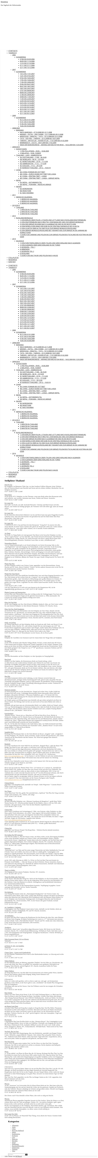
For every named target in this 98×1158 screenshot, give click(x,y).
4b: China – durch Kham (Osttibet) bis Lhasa (38, 174)
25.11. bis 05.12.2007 (27, 113)
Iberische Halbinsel (24, 197)
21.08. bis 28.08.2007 (27, 95)
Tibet (13, 1151)
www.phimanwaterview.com (13, 779)
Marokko (20, 130)
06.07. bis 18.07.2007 (27, 86)
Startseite (12, 51)
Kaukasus (20, 241)
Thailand (20, 207)
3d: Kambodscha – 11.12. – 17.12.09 (33, 164)
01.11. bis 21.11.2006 (27, 65)
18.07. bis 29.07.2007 (27, 88)
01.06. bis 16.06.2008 (27, 124)
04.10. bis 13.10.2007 (27, 103)
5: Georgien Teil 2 (27, 251)
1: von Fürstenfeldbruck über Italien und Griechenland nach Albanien (50, 243)
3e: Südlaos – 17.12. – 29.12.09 (31, 166)
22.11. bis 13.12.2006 (27, 67)
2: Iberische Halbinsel (29, 201)
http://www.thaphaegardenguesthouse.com (18, 820)
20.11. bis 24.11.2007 (27, 111)
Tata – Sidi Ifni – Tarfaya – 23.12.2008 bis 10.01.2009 (40, 139)
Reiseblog (4, 2)
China (18, 170)
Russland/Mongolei (24, 218)
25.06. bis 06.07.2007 (27, 84)
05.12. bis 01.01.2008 (27, 120)
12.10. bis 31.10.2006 (27, 63)
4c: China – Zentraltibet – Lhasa (33, 176)
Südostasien (21, 149)
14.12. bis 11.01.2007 (27, 74)
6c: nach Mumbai (27, 193)
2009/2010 (16, 147)
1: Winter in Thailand (29, 210)
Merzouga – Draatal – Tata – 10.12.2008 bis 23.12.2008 (41, 136)
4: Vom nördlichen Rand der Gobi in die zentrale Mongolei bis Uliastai (49, 226)
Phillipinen (15, 1144)
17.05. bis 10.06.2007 (27, 80)
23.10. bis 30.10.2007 (27, 107)
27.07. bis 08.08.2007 (27, 90)
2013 (14, 216)
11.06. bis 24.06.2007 (27, 82)
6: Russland (24, 253)
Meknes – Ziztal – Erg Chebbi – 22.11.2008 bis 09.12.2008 (41, 134)
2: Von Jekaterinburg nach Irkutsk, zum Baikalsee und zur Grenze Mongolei (52, 222)
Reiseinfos (12, 260)
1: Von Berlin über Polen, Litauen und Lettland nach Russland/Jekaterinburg (53, 220)
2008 (14, 116)
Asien (14, 1127)
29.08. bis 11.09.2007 (27, 97)
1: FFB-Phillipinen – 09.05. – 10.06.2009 (34, 151)
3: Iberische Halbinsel (29, 203)
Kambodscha (16, 1134)
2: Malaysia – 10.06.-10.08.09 (30, 153)
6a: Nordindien (26, 189)
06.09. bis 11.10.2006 (27, 61)
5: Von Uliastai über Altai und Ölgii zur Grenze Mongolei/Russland (48, 228)
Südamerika (21, 57)
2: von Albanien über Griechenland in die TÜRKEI (40, 245)
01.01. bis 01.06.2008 (27, 122)
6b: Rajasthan (25, 191)
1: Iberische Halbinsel (29, 199)
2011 (14, 195)
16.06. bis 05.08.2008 (27, 126)
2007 (14, 70)
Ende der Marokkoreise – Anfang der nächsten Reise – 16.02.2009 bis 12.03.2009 (51, 145)
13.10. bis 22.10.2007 (27, 105)
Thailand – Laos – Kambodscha (29, 155)
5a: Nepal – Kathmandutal (31, 182)
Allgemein (15, 1125)
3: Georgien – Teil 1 (27, 247)
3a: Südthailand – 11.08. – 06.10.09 (33, 157)
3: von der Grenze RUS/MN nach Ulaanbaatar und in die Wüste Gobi (48, 224)
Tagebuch (12, 53)
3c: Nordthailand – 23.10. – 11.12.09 (34, 162)
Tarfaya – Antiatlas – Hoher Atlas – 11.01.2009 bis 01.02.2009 (44, 141)
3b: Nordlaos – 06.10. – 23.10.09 (32, 159)
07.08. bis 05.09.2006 (27, 59)
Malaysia (15, 1139)
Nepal (18, 180)
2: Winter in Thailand (29, 212)
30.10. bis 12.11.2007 (27, 109)
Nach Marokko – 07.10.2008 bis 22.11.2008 (36, 132)
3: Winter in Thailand (29, 214)
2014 (14, 239)
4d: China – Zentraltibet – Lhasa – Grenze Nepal (40, 178)
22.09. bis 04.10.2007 (27, 101)
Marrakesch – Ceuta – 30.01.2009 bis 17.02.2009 (38, 143)
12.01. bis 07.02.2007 (27, 76)
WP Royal (18, 1156)
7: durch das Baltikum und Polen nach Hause (39, 256)
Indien (19, 187)
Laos (13, 1137)
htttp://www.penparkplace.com (14, 756)
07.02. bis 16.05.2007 (27, 78)
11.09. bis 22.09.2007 (27, 99)
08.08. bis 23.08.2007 (27, 93)
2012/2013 (16, 205)
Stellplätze (13, 258)
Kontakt (12, 262)
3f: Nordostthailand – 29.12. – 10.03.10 (35, 168)
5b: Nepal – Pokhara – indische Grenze (35, 184)
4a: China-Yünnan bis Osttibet (32, 172)
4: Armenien (24, 249)
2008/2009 (16, 128)
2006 (14, 55)
